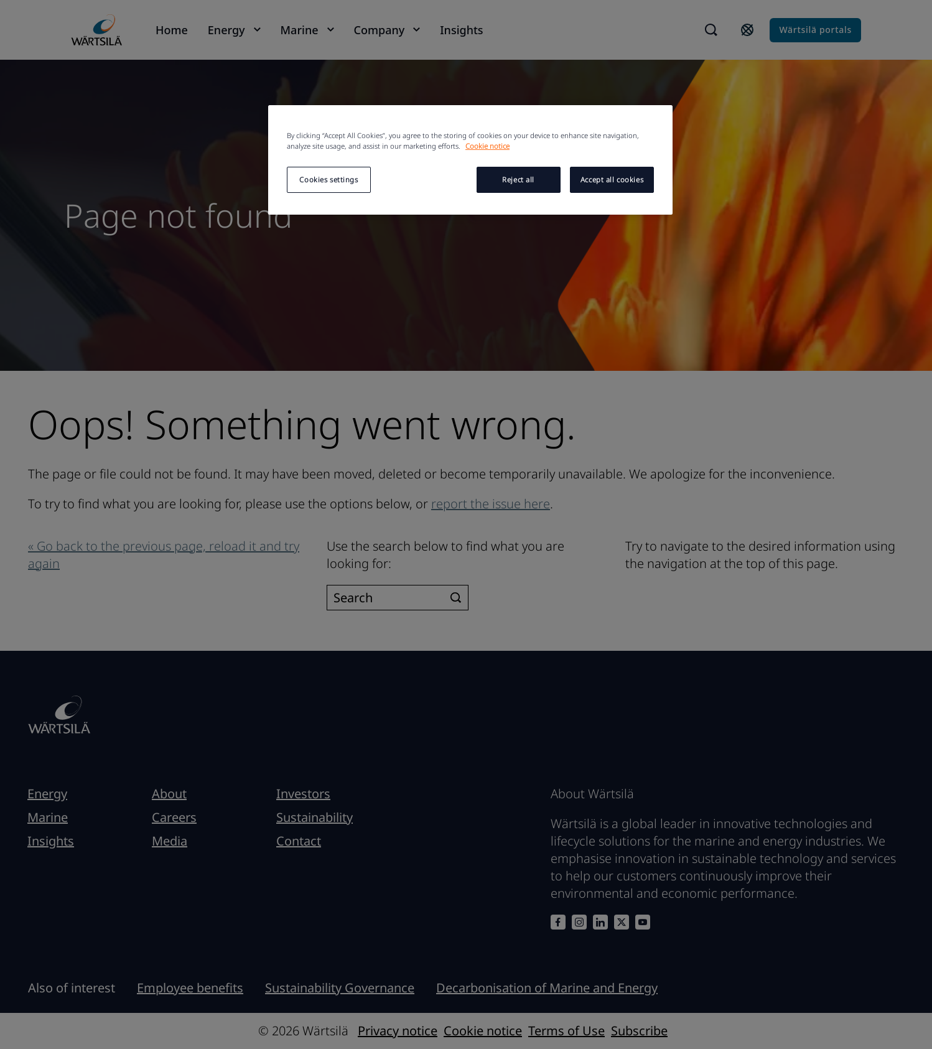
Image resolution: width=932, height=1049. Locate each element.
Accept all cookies (611, 179)
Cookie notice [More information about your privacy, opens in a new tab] (487, 146)
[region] (470, 160)
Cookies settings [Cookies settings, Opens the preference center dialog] (328, 179)
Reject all (518, 179)
